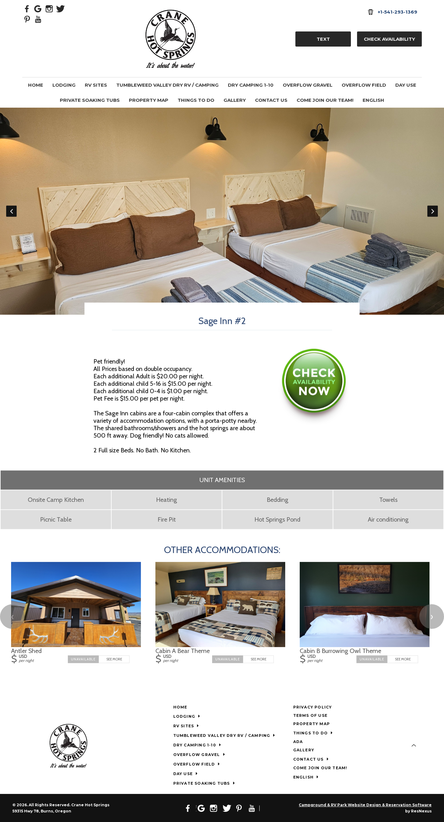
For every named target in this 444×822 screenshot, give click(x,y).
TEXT (323, 39)
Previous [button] (11, 211)
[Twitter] (60, 8)
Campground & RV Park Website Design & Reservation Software (365, 805)
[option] (222, 211)
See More (114, 659)
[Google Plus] (38, 8)
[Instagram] (49, 8)
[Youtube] (38, 19)
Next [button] (432, 211)
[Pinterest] (27, 19)
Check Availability (389, 39)
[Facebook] (27, 8)
